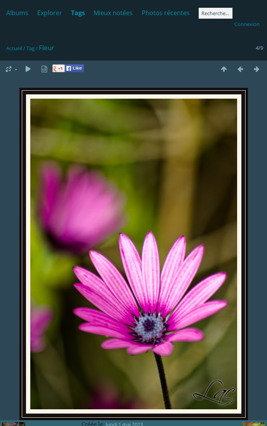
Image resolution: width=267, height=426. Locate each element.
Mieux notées (113, 13)
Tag (30, 48)
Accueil (14, 48)
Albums (17, 13)
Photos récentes (166, 13)
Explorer (49, 13)
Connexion (247, 24)
